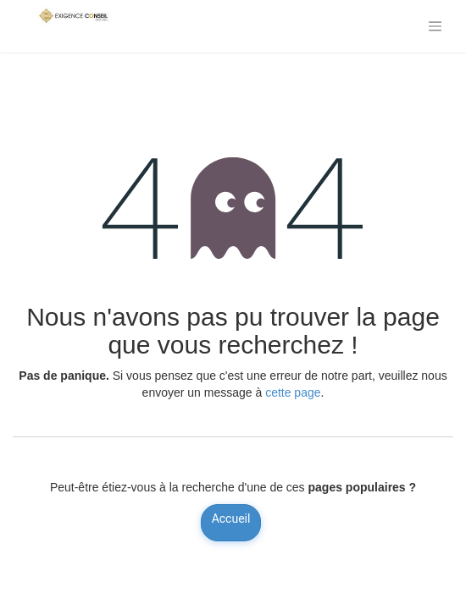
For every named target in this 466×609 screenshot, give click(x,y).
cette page (292, 392)
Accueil (231, 518)
